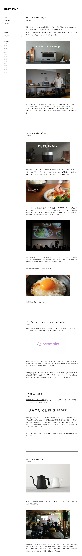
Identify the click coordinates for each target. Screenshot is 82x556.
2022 (5, 48)
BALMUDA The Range (35, 17)
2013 (5, 68)
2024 (5, 43)
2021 (5, 50)
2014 (5, 65)
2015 (5, 63)
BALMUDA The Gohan (36, 133)
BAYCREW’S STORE (34, 394)
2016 (5, 61)
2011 (5, 72)
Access (7, 23)
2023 (5, 46)
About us (7, 20)
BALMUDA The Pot (34, 459)
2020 (5, 52)
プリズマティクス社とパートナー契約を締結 (45, 322)
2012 (5, 70)
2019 (5, 54)
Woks (6, 18)
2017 (5, 59)
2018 (5, 57)
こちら (42, 302)
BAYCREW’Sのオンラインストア (35, 400)
